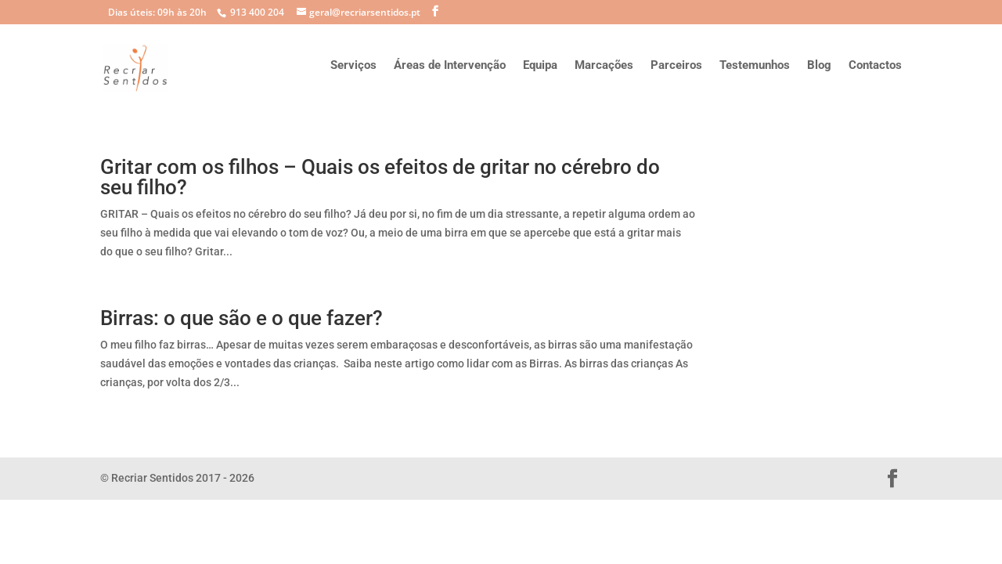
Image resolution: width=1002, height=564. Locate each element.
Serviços (353, 66)
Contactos (875, 66)
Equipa (540, 66)
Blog (819, 66)
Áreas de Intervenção (450, 66)
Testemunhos (754, 66)
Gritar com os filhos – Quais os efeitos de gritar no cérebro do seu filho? (380, 177)
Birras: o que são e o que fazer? (241, 318)
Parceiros (676, 66)
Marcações (604, 66)
